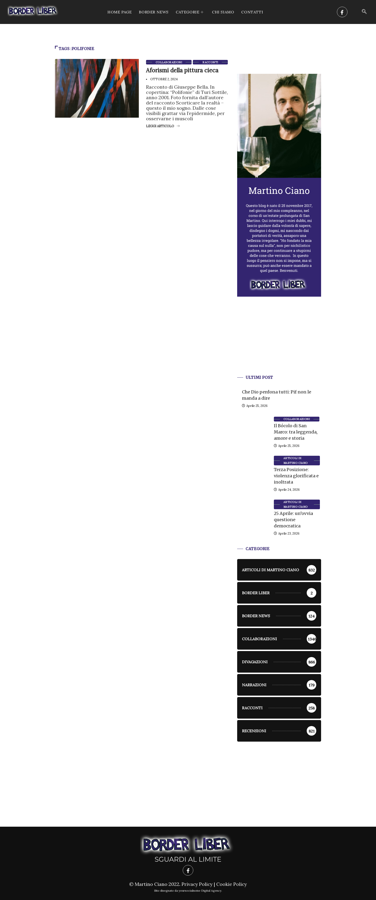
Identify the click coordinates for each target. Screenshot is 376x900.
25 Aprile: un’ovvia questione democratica (293, 520)
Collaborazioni (169, 62)
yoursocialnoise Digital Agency (200, 890)
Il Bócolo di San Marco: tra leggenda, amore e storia (295, 432)
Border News (154, 12)
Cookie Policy (232, 884)
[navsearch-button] (364, 12)
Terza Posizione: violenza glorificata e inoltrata (296, 476)
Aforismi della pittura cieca (182, 70)
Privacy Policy (197, 884)
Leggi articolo (163, 126)
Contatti (252, 12)
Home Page (119, 12)
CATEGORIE (190, 12)
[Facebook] (342, 12)
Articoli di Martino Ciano (295, 460)
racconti (210, 62)
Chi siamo (223, 12)
